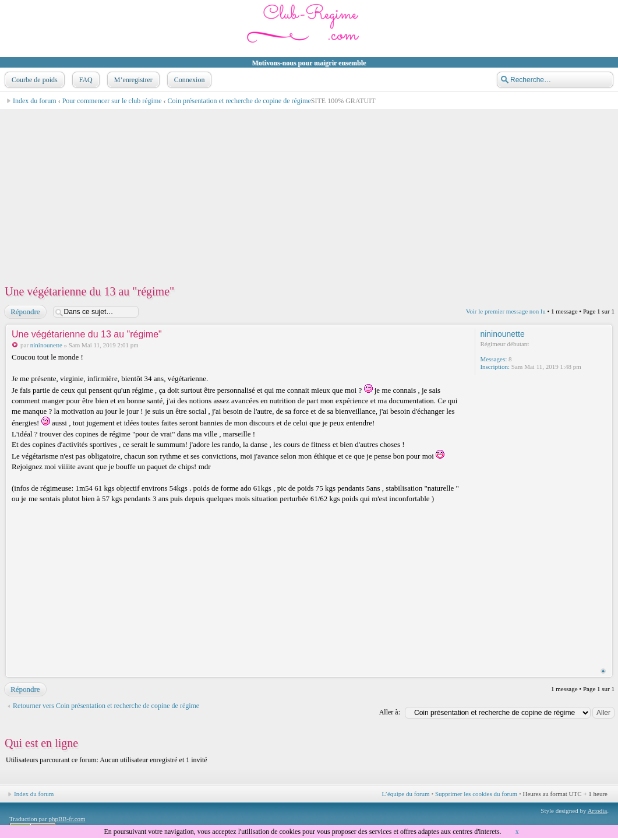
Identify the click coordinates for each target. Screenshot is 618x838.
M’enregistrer (132, 80)
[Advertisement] (309, 191)
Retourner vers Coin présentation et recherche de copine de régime (106, 706)
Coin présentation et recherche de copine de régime (239, 101)
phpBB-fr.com (66, 818)
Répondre (24, 311)
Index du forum (34, 101)
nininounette (46, 344)
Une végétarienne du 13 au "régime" (89, 291)
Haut (603, 671)
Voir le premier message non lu (506, 311)
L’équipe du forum (406, 793)
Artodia (598, 810)
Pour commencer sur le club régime (112, 101)
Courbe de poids (33, 80)
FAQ (85, 80)
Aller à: (389, 712)
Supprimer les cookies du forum (476, 793)
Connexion (188, 80)
